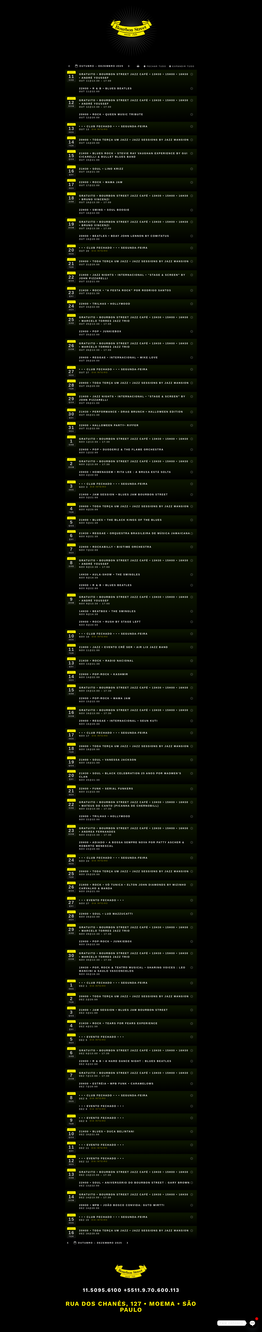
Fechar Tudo (155, 66)
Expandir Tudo (182, 66)
